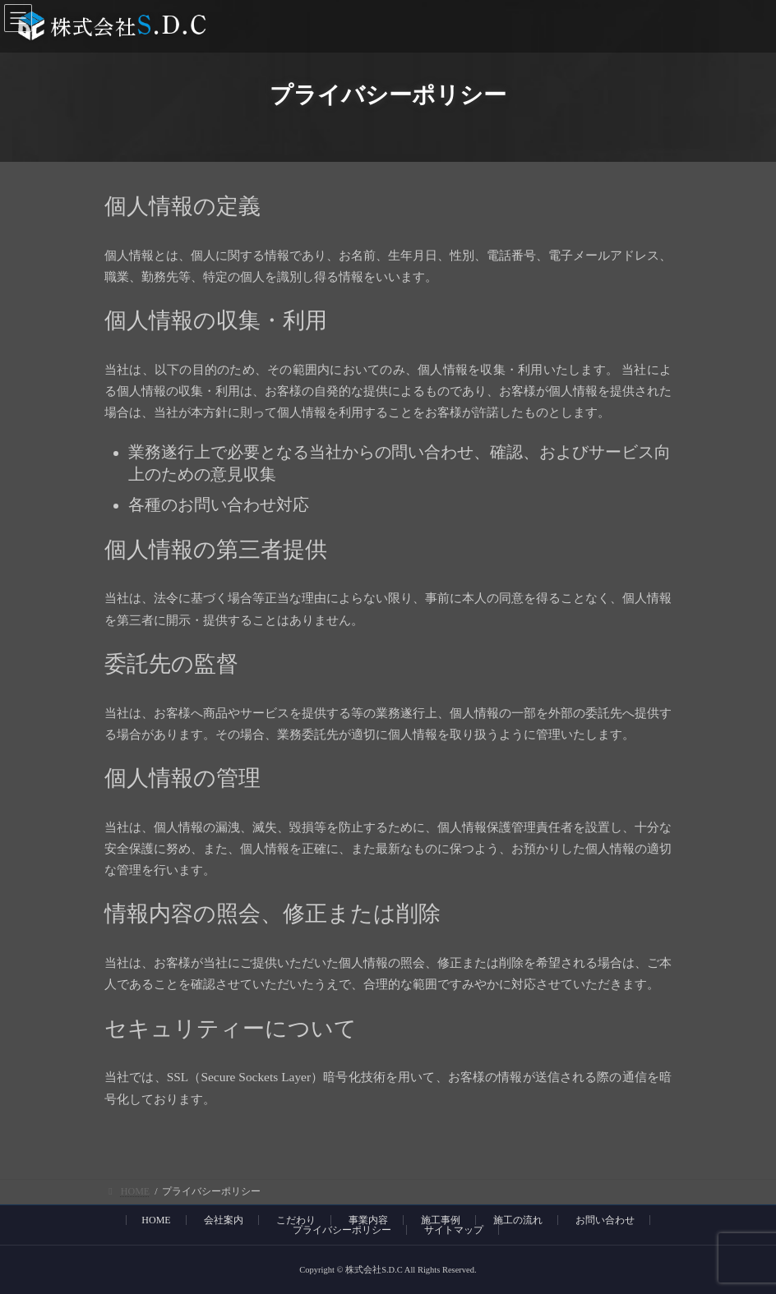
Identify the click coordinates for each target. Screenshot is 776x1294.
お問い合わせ (605, 1220)
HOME (155, 1220)
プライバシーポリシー (342, 1230)
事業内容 (368, 1220)
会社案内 (223, 1220)
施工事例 (440, 1220)
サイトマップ (453, 1230)
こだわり (296, 1220)
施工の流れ (518, 1220)
